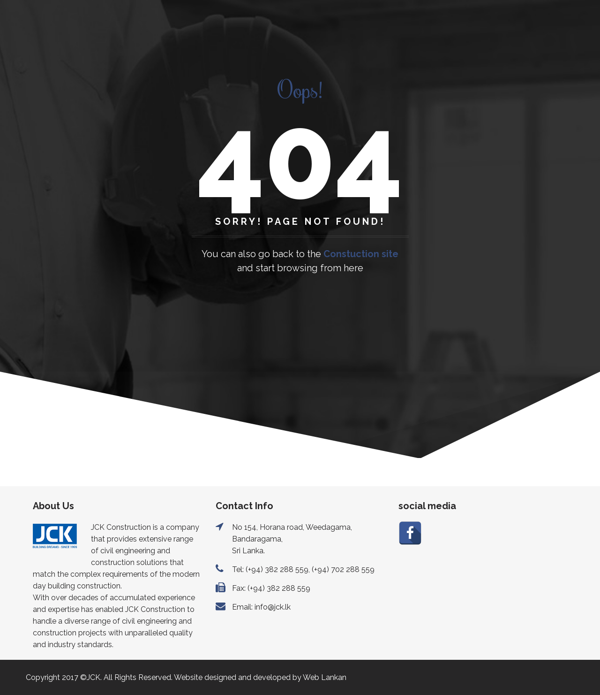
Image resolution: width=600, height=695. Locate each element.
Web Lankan (324, 677)
